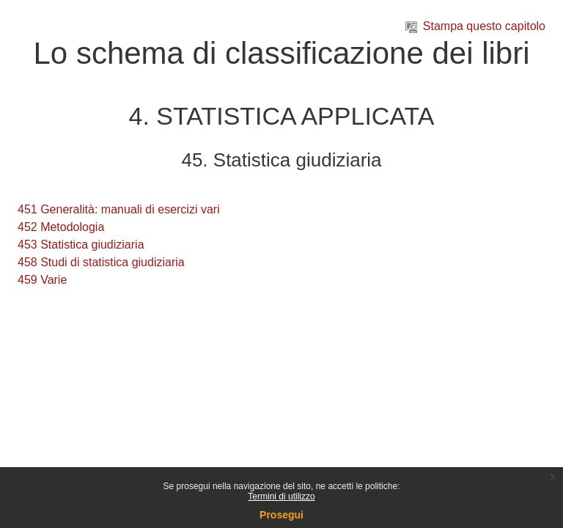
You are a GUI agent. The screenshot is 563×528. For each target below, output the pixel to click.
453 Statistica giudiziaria (81, 244)
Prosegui (281, 515)
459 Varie (42, 280)
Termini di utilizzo (281, 496)
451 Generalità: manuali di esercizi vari (119, 209)
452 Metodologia (61, 227)
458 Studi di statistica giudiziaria (101, 262)
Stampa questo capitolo (475, 26)
